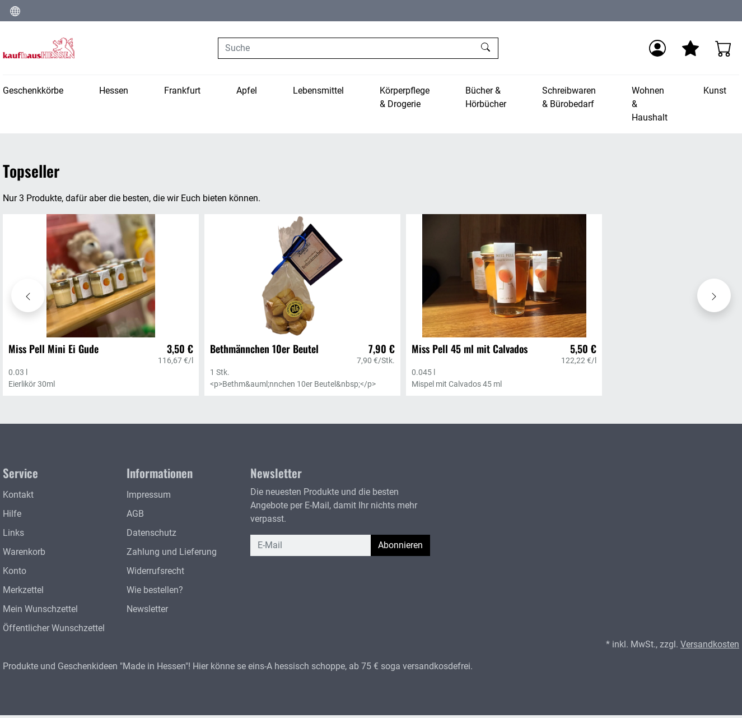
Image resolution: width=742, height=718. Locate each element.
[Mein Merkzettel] (690, 48)
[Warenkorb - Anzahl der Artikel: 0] (723, 48)
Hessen (113, 90)
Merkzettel (23, 590)
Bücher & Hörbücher (485, 97)
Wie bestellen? (155, 590)
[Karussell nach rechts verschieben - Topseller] (714, 295)
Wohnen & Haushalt (650, 104)
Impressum (149, 494)
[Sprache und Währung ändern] (15, 10)
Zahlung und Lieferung (172, 551)
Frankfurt (182, 90)
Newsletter (147, 609)
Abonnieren (400, 545)
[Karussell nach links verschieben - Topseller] (28, 295)
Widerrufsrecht (155, 571)
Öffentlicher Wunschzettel (54, 628)
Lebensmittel (318, 90)
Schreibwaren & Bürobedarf (569, 97)
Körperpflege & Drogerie (405, 97)
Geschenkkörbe (33, 90)
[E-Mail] (310, 545)
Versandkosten (709, 644)
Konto (14, 571)
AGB (135, 513)
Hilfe (12, 513)
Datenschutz (151, 532)
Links (13, 532)
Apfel (246, 90)
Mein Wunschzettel (40, 609)
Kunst (714, 90)
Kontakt (18, 494)
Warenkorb (24, 551)
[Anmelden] (657, 48)
